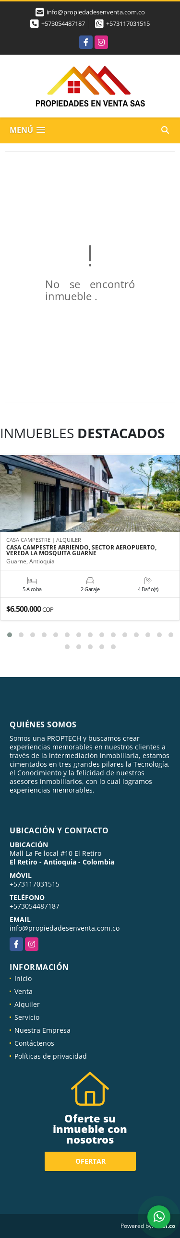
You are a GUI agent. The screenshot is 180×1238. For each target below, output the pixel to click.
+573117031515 (128, 23)
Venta (23, 991)
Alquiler (27, 1004)
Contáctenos (34, 1043)
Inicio (23, 978)
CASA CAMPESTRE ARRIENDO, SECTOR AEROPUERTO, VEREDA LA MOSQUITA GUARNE (81, 550)
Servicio (26, 1017)
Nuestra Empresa (42, 1030)
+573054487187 (63, 23)
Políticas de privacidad (50, 1056)
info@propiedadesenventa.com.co (65, 928)
